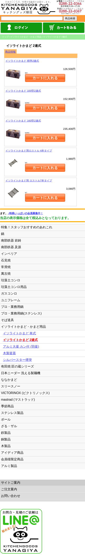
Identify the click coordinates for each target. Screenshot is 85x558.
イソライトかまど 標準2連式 (22, 60)
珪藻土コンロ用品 (14, 287)
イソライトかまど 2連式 (55, 37)
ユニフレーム (10, 300)
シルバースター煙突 (17, 359)
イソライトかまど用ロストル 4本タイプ (28, 150)
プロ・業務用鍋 (12, 306)
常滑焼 (6, 267)
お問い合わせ (10, 496)
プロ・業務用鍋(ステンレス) (21, 313)
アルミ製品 (9, 466)
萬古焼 (6, 273)
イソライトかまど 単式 (19, 333)
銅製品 (6, 439)
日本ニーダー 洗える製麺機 (20, 373)
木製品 (6, 446)
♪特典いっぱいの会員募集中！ (29, 213)
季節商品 (7, 406)
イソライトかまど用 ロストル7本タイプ (28, 180)
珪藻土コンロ (10, 280)
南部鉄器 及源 (11, 247)
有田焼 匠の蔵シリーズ (17, 366)
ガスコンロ (9, 293)
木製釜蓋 (9, 353)
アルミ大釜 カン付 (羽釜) (21, 346)
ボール (6, 419)
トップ (5, 37)
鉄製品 (6, 432)
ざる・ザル (9, 426)
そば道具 (7, 320)
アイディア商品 (12, 452)
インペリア (9, 253)
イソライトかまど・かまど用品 (25, 37)
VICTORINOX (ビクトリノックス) (25, 393)
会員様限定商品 (12, 459)
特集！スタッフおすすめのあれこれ (26, 227)
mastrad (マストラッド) (18, 399)
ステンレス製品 (12, 413)
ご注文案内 (9, 489)
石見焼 (6, 260)
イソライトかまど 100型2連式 (23, 90)
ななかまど (9, 379)
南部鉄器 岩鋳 (11, 240)
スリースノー (10, 386)
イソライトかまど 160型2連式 (23, 120)
